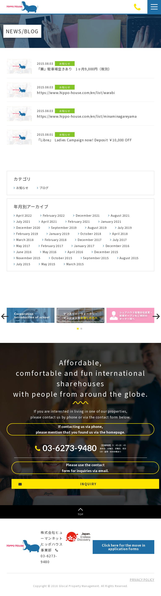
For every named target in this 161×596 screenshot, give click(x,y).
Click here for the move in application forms (123, 547)
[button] (78, 329)
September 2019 (64, 227)
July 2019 (125, 227)
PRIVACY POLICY (142, 580)
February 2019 (27, 234)
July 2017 (120, 240)
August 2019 (97, 227)
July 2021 (23, 221)
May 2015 (48, 264)
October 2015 (61, 258)
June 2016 (24, 252)
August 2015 (129, 258)
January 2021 (111, 221)
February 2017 (52, 246)
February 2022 (54, 215)
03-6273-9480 (49, 556)
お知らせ (22, 188)
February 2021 (79, 221)
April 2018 (120, 234)
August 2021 (120, 215)
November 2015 (28, 258)
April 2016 (75, 252)
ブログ (44, 188)
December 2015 (106, 252)
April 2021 (49, 221)
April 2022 (24, 215)
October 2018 (90, 234)
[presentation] (4, 316)
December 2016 (117, 246)
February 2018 (56, 240)
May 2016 (50, 252)
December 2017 (90, 240)
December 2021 (88, 215)
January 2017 (84, 246)
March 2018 (25, 240)
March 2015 (75, 264)
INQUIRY (88, 484)
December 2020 (28, 227)
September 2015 (96, 258)
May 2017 (23, 246)
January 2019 (59, 234)
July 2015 (23, 264)
